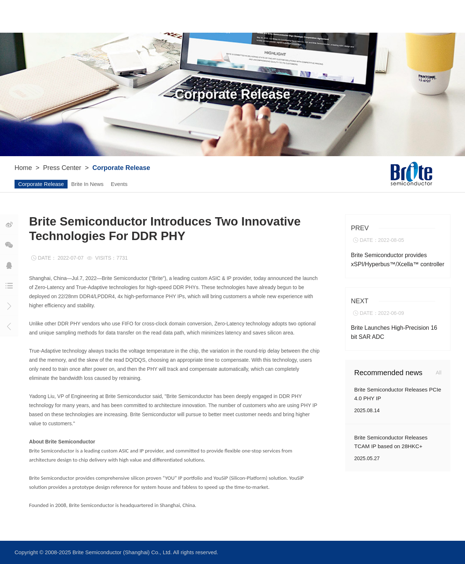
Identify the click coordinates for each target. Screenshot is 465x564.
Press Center (272, 16)
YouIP (165, 16)
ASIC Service (213, 16)
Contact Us (362, 16)
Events (119, 184)
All (438, 373)
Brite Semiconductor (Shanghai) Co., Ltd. (123, 552)
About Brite (120, 16)
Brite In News (87, 184)
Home (23, 167)
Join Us (321, 16)
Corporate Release (41, 184)
